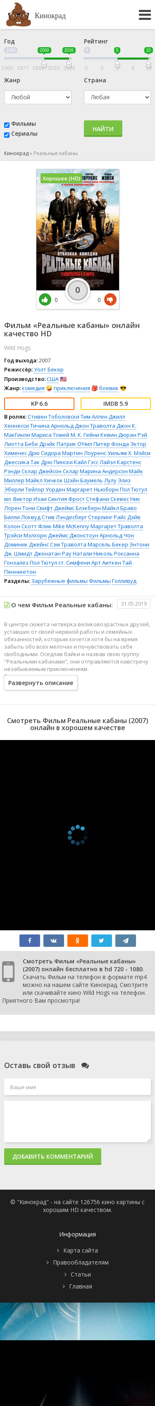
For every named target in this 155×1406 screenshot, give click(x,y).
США (53, 379)
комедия (33, 388)
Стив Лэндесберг (64, 517)
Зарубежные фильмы (59, 580)
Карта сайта (80, 1250)
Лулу (110, 480)
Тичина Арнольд (52, 425)
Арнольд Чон (117, 535)
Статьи (81, 1274)
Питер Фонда (111, 444)
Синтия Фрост (66, 499)
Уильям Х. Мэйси (128, 453)
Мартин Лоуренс (84, 453)
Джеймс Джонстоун (73, 535)
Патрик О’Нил (74, 444)
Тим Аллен (94, 416)
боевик (109, 388)
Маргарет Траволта (117, 526)
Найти (103, 129)
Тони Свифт (37, 508)
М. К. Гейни (85, 434)
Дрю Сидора (44, 453)
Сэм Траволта (68, 544)
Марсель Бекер (108, 544)
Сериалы (24, 133)
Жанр (12, 80)
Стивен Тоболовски (53, 416)
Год (9, 41)
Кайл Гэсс (86, 462)
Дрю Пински (57, 462)
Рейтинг (96, 41)
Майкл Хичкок (44, 480)
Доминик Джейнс (26, 544)
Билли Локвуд (22, 517)
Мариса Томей (50, 434)
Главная (80, 1286)
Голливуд (124, 580)
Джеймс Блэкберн (77, 508)
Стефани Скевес (107, 499)
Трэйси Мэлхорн (25, 535)
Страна (95, 80)
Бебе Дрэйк (40, 444)
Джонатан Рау (53, 553)
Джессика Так (22, 462)
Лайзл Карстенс (120, 462)
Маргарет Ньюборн (93, 489)
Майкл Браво (119, 508)
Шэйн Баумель (83, 480)
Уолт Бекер (49, 369)
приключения (72, 388)
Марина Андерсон (104, 471)
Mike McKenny (71, 526)
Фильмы (23, 123)
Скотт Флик (36, 526)
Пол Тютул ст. (47, 562)
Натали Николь (93, 553)
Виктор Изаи (30, 499)
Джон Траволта (95, 425)
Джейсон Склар (58, 471)
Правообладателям (81, 1262)
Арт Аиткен (106, 562)
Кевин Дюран (118, 434)
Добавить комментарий (52, 1156)
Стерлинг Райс (107, 517)
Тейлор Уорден (45, 489)
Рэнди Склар (20, 471)
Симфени (78, 562)
